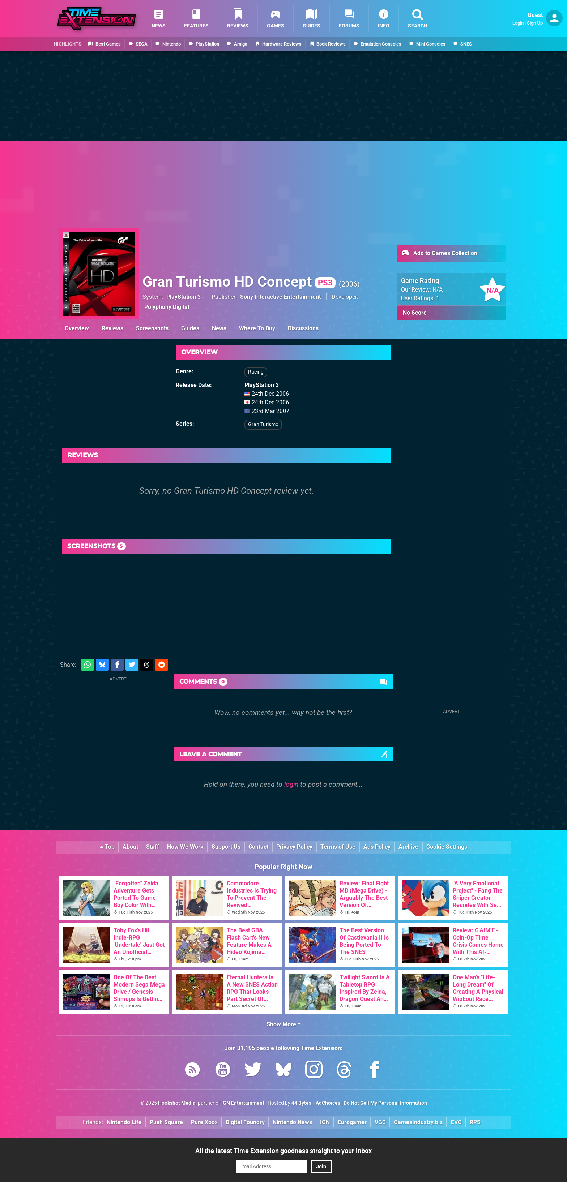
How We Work (185, 846)
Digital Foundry (245, 1122)
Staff (152, 846)
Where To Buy (257, 328)
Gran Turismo (263, 424)
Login (518, 23)
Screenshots (152, 328)
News (219, 328)
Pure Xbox (204, 1122)
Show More (284, 1024)
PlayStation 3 (183, 296)
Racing (256, 372)
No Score (415, 312)
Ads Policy (377, 846)
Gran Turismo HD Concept (239, 281)
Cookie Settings (446, 846)
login (291, 784)
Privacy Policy (294, 846)
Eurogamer (352, 1122)
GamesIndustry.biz (418, 1122)
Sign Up (535, 23)
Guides (190, 328)
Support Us (226, 846)
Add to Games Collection (439, 254)
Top (107, 846)
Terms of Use (337, 846)
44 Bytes (301, 1103)
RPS (475, 1122)
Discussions (303, 328)
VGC (380, 1122)
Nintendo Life (124, 1122)
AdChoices (327, 1103)
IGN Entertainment (242, 1103)
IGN (325, 1122)
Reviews (112, 328)
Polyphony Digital (166, 307)
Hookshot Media (177, 1103)
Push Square (166, 1122)
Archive (408, 846)
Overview (77, 328)
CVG (456, 1122)
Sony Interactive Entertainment (280, 296)
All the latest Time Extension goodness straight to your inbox (283, 1151)
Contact (258, 846)
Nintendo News (292, 1122)
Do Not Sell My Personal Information (385, 1103)
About (130, 846)
